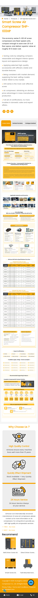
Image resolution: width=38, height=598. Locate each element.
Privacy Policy (6, 587)
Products (14, 19)
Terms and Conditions (20, 587)
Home (6, 19)
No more (12, 527)
